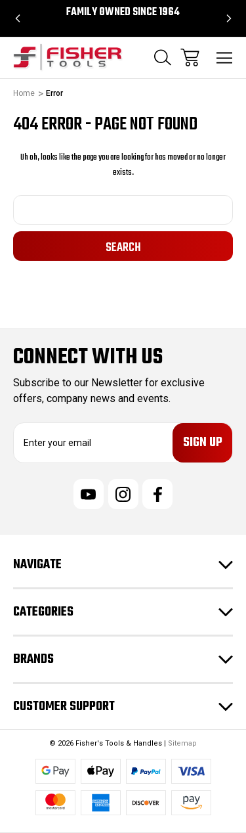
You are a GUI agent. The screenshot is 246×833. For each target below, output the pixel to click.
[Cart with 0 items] (189, 57)
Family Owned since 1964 (123, 12)
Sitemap (182, 743)
